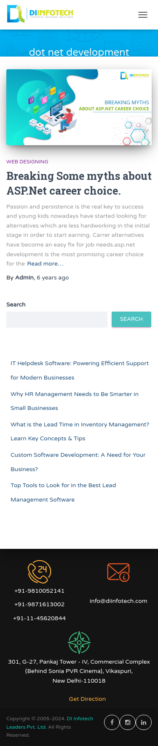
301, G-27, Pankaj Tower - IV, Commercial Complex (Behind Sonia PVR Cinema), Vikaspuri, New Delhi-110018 (79, 671)
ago (53, 277)
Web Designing (27, 162)
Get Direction (87, 699)
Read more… (45, 263)
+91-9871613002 (39, 604)
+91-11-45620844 (39, 618)
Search (16, 304)
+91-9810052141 (39, 590)
